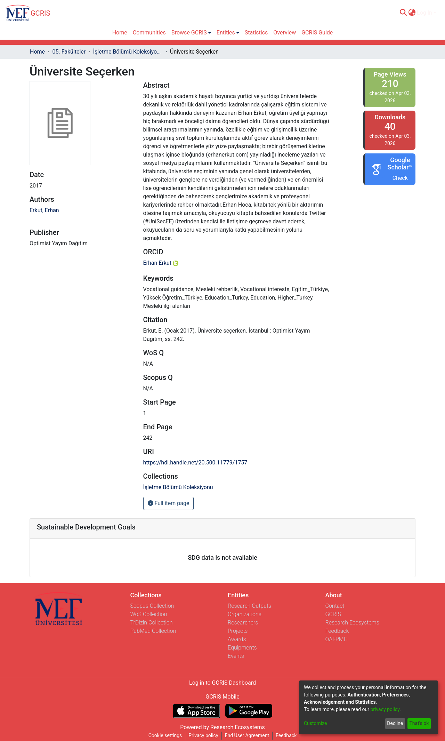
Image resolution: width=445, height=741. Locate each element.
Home (37, 51)
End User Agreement (247, 735)
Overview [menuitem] (284, 32)
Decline (395, 723)
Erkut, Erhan (44, 210)
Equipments (242, 647)
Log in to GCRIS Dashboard (222, 682)
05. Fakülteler (69, 51)
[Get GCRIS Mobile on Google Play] (248, 711)
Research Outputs (249, 606)
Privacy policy (203, 735)
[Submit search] (403, 13)
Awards (237, 639)
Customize (315, 723)
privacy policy (384, 709)
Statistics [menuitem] (256, 32)
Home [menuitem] (119, 32)
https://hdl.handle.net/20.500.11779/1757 (195, 462)
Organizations (244, 614)
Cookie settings (165, 735)
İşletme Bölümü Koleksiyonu (128, 51)
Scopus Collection (152, 606)
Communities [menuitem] (149, 32)
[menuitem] (411, 13)
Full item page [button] (168, 503)
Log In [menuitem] (424, 12)
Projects (238, 631)
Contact (335, 606)
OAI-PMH (336, 639)
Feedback (337, 631)
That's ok (419, 723)
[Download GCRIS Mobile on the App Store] (196, 711)
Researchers (243, 622)
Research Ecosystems (352, 622)
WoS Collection (148, 614)
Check (400, 178)
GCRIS (333, 614)
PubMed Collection (153, 631)
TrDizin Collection (151, 622)
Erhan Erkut (160, 263)
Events (236, 656)
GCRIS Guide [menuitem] (317, 32)
